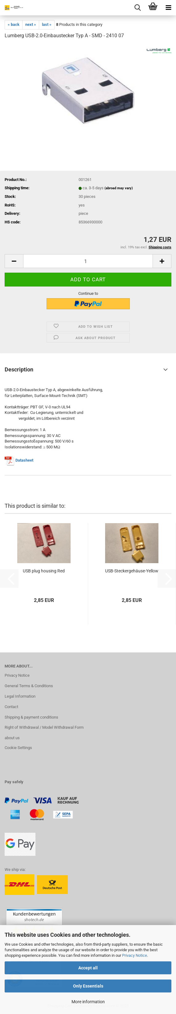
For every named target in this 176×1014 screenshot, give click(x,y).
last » (46, 24)
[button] (14, 261)
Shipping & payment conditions (31, 717)
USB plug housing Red (44, 570)
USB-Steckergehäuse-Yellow (131, 570)
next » (30, 24)
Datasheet (24, 460)
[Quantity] (88, 261)
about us (12, 737)
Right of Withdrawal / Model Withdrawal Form (44, 727)
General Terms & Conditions (29, 685)
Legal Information (20, 696)
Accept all (88, 967)
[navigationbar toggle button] (168, 7)
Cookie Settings (18, 747)
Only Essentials (88, 986)
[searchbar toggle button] (137, 7)
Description (19, 369)
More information (88, 1001)
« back (13, 24)
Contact (11, 706)
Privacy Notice (134, 955)
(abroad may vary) (118, 188)
